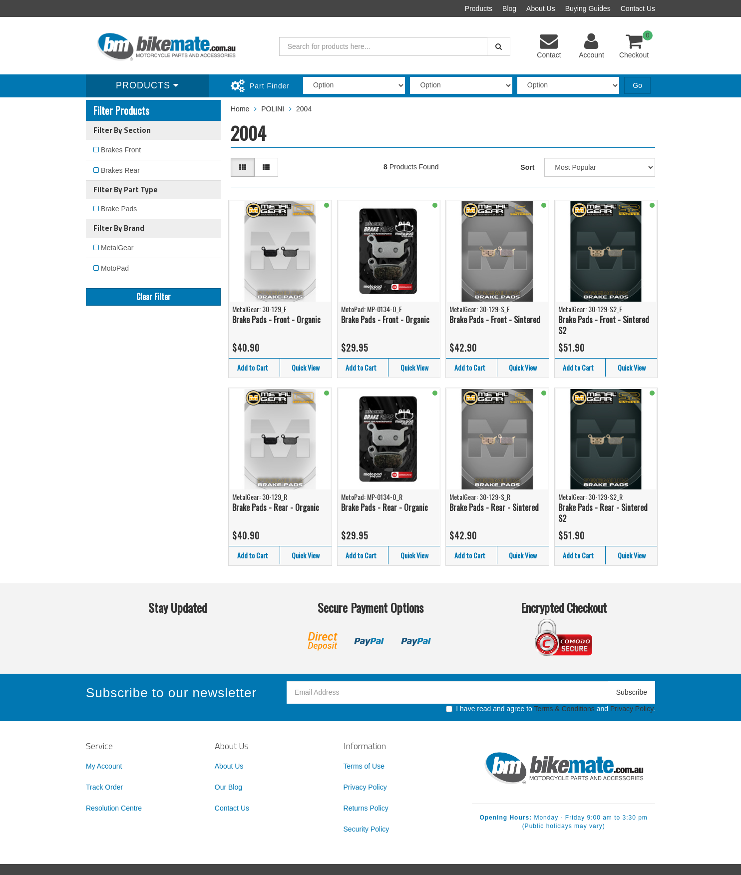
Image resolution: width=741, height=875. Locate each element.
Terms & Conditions (564, 709)
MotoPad (115, 268)
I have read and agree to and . (550, 709)
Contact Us (638, 8)
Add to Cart (252, 367)
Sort (527, 167)
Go (637, 85)
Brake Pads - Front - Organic (276, 319)
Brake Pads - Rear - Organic (275, 507)
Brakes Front (121, 150)
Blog (509, 8)
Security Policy (366, 829)
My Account (104, 766)
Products (478, 8)
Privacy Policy (631, 709)
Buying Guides (588, 8)
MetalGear (117, 248)
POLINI (272, 109)
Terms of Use (364, 766)
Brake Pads (119, 209)
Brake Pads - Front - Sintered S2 (603, 325)
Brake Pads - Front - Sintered (494, 319)
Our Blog (228, 787)
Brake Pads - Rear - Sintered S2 (603, 513)
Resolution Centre (114, 808)
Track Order (104, 787)
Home (240, 109)
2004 (304, 109)
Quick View (306, 367)
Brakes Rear (120, 170)
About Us (540, 8)
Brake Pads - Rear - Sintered (494, 507)
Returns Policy (366, 808)
